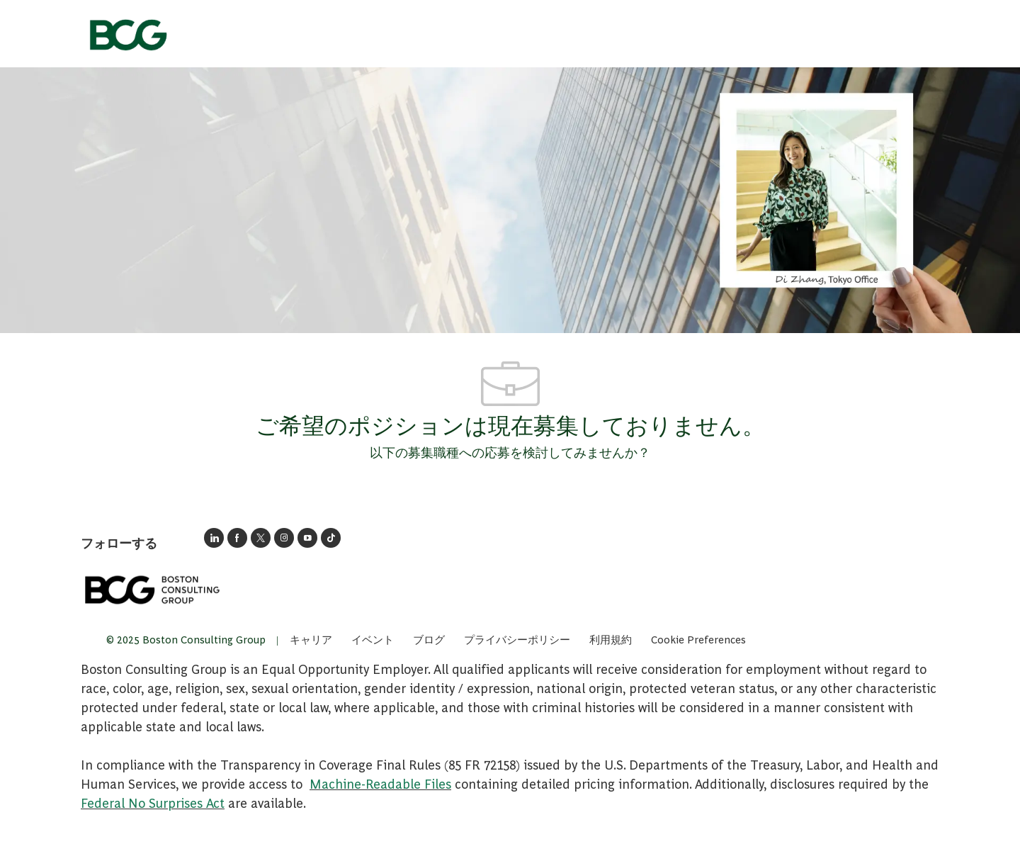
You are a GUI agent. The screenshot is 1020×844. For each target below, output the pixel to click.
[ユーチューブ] (307, 538)
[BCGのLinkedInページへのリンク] (214, 538)
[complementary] (698, 639)
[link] (151, 589)
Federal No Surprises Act (153, 802)
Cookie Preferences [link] (698, 639)
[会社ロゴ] (127, 30)
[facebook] (237, 538)
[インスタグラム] (284, 538)
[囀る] (261, 538)
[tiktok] (331, 538)
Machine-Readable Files (380, 783)
